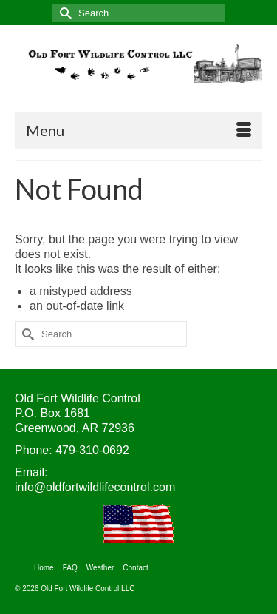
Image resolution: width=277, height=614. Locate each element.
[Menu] (138, 130)
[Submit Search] (63, 13)
